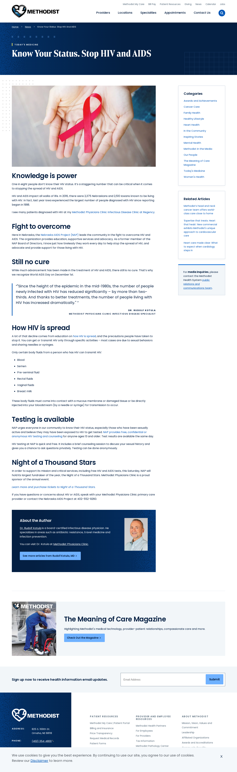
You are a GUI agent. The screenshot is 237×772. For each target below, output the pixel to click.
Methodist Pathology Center (152, 746)
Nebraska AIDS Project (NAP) (60, 235)
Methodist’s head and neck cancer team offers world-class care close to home (199, 209)
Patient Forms (98, 743)
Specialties (148, 13)
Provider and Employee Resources (153, 718)
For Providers (143, 735)
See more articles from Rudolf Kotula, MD (50, 556)
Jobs (222, 4)
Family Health (192, 112)
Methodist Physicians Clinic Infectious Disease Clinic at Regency (113, 212)
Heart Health (192, 124)
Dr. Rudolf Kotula (30, 528)
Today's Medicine (194, 171)
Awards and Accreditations (197, 742)
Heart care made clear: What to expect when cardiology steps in (201, 246)
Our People (190, 155)
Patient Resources (170, 4)
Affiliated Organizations (195, 737)
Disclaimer (39, 760)
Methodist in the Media (198, 149)
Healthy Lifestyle (194, 118)
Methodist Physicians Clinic (70, 544)
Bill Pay (152, 4)
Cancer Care (192, 106)
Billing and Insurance (102, 728)
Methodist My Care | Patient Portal (110, 723)
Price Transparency (101, 733)
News (198, 4)
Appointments (175, 13)
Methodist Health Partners (151, 725)
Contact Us (202, 13)
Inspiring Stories (193, 137)
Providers (103, 13)
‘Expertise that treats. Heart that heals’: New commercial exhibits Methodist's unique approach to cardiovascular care (200, 228)
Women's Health (194, 177)
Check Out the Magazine (84, 638)
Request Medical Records (104, 738)
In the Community (195, 131)
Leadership (188, 732)
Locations (125, 13)
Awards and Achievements (200, 100)
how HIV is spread (84, 336)
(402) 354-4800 (43, 741)
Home (15, 26)
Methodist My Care (134, 4)
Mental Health (192, 143)
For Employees (144, 730)
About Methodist (195, 716)
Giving (188, 4)
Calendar (211, 4)
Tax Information (145, 741)
